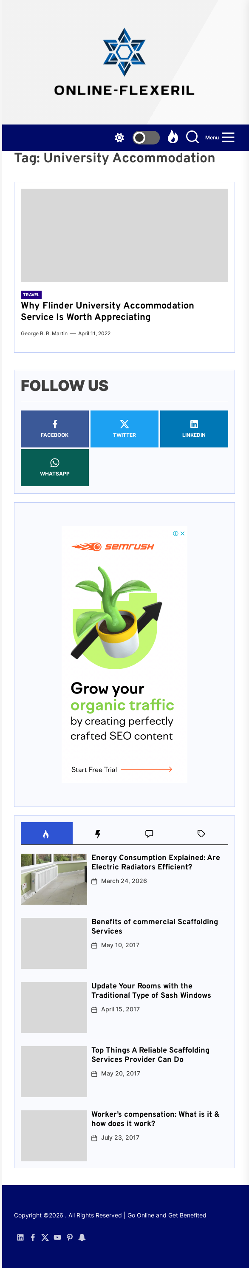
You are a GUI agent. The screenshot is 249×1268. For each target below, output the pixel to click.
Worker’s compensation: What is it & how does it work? (155, 1119)
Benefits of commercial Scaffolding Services (154, 927)
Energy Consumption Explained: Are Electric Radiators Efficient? (155, 862)
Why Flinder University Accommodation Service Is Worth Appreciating (107, 311)
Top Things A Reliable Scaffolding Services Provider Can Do (150, 1055)
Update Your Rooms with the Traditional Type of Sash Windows (151, 991)
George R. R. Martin (44, 333)
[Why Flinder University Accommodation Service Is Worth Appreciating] (124, 235)
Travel (31, 294)
